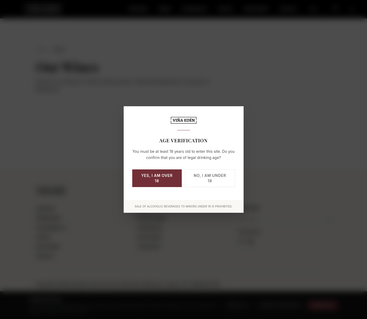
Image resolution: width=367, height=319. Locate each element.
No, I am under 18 (210, 178)
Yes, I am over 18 (156, 178)
